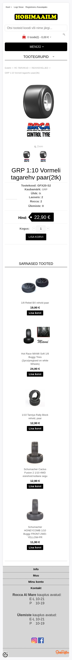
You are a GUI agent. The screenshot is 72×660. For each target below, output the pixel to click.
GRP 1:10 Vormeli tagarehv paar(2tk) (22, 73)
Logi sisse (19, 7)
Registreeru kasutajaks (36, 7)
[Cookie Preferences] (5, 654)
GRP (44, 189)
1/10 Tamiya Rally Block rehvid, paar (35, 416)
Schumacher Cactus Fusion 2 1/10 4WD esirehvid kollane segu (35, 473)
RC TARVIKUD (21, 68)
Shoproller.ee (62, 652)
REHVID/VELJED (40, 68)
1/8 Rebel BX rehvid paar (35, 302)
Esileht (8, 68)
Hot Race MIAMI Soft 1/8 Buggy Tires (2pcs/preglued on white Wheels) (35, 358)
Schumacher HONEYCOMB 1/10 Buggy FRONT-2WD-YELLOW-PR (35, 532)
